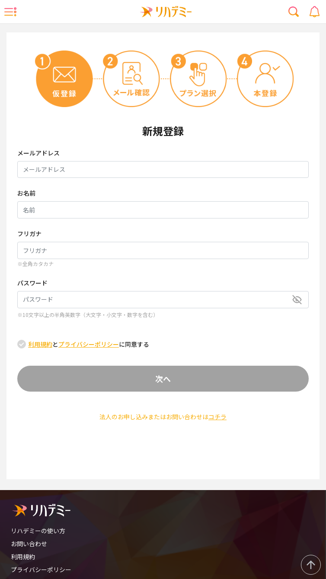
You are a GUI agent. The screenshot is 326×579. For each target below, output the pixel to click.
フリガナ (29, 233)
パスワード (32, 282)
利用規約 (40, 344)
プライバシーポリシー (88, 344)
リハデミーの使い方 (38, 530)
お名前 (26, 193)
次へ (163, 378)
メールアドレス (38, 153)
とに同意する (88, 344)
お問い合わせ (29, 543)
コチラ (217, 416)
